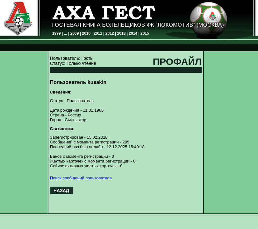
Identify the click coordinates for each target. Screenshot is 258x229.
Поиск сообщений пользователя (81, 178)
